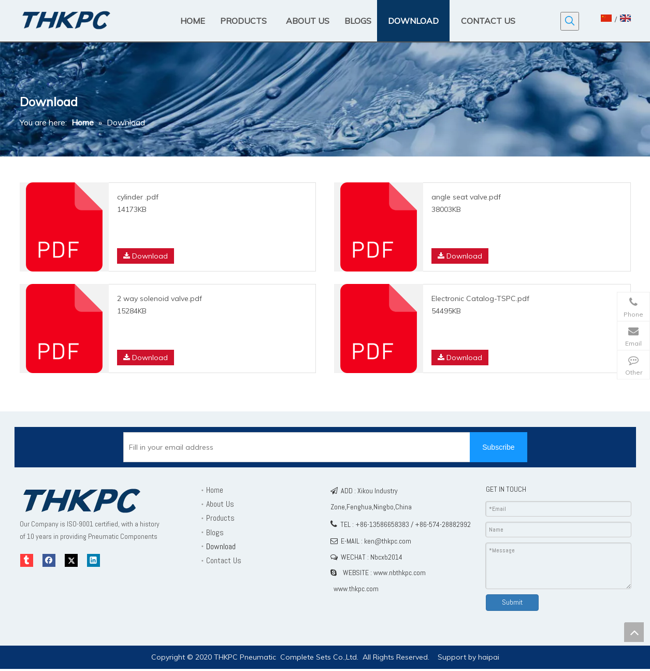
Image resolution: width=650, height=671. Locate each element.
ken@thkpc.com (387, 541)
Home (214, 489)
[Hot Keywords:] (569, 21)
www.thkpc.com (356, 588)
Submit (512, 602)
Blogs (215, 532)
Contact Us (223, 560)
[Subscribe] (498, 447)
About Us (220, 503)
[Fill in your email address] (305, 447)
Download (145, 256)
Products (220, 517)
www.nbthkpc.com (399, 572)
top (634, 632)
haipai (488, 657)
